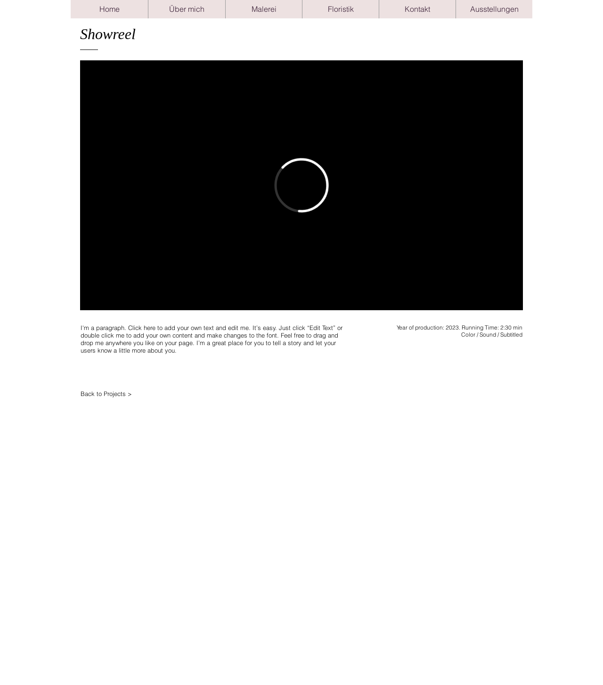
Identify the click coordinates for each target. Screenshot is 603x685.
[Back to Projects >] (121, 394)
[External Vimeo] (301, 185)
